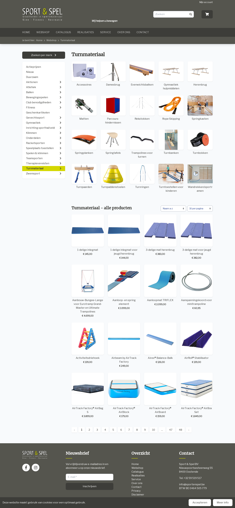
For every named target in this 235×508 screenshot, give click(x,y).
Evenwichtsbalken (142, 73)
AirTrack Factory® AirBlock (124, 395)
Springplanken (84, 142)
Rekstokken (142, 108)
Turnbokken (200, 142)
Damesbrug (113, 73)
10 (153, 429)
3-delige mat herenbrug (160, 235)
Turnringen (142, 176)
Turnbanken (171, 142)
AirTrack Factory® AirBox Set (196, 395)
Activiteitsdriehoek (87, 343)
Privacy (136, 490)
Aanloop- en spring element (124, 287)
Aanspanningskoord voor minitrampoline (196, 287)
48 (180, 429)
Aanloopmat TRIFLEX (160, 285)
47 (170, 429)
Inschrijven (89, 486)
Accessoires (84, 73)
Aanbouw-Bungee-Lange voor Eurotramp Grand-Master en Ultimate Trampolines (87, 291)
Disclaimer (137, 494)
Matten (84, 108)
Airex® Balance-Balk (160, 343)
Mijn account (206, 2)
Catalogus (63, 32)
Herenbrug (200, 73)
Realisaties (85, 32)
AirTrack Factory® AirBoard (160, 395)
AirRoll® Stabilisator (196, 343)
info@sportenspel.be (192, 484)
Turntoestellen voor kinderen (171, 178)
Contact (143, 32)
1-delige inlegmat (87, 235)
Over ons (123, 32)
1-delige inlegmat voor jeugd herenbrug (124, 237)
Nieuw (30, 71)
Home (26, 32)
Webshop (43, 32)
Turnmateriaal (67, 40)
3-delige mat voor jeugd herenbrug (196, 237)
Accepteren (199, 502)
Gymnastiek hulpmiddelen (171, 75)
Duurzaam (32, 77)
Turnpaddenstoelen (113, 176)
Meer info (223, 502)
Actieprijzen (33, 66)
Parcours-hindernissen (113, 110)
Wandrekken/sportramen (200, 178)
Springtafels (113, 142)
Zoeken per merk (42, 55)
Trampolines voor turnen (142, 144)
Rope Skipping (171, 108)
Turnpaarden (84, 176)
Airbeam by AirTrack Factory (124, 345)
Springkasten (200, 108)
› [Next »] (188, 429)
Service (105, 32)
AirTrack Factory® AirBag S (87, 395)
